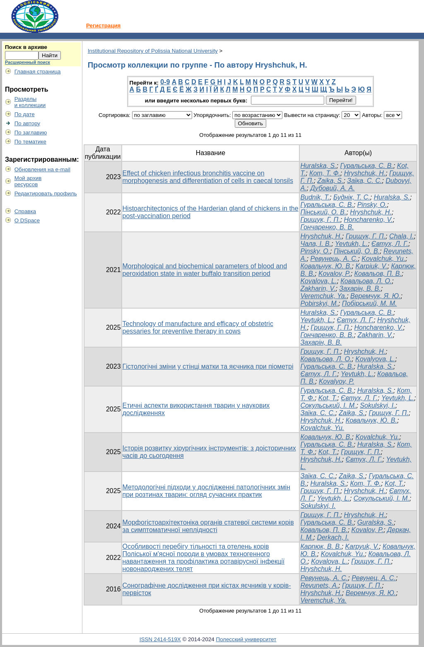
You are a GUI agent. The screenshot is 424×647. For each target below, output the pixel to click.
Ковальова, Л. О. (366, 281)
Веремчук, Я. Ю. (375, 295)
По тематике (30, 142)
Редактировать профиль (45, 193)
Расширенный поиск (27, 62)
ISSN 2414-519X (160, 639)
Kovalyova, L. (375, 358)
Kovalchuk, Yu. (383, 258)
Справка (25, 211)
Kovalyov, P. (336, 381)
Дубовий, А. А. (332, 188)
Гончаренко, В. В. (327, 227)
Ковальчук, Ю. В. (326, 266)
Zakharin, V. (317, 288)
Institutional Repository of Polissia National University (153, 51)
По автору (27, 123)
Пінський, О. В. (323, 212)
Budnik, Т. (315, 197)
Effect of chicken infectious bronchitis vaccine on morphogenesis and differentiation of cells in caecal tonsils (208, 177)
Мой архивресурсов (28, 181)
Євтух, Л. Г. (389, 243)
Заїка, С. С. (364, 180)
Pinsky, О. (372, 204)
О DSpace (27, 220)
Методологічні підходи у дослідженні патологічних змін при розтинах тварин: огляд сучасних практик (206, 491)
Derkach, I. (333, 537)
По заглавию (30, 132)
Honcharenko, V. (368, 219)
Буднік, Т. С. (351, 197)
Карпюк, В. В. (320, 546)
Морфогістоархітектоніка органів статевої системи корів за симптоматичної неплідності (208, 526)
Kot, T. (327, 397)
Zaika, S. (330, 180)
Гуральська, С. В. (366, 165)
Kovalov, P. (334, 273)
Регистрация (103, 25)
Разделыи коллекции (30, 102)
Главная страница (37, 71)
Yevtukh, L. (351, 243)
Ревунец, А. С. (374, 577)
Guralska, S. (375, 522)
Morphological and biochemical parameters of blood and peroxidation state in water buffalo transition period (205, 270)
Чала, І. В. (315, 243)
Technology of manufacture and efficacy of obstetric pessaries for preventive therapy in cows (198, 327)
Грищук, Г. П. (320, 219)
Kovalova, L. (318, 281)
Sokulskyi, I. (377, 405)
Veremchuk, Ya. (323, 295)
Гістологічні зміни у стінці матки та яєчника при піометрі (208, 366)
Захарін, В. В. (360, 288)
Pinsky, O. (315, 251)
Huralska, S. (318, 165)
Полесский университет (246, 639)
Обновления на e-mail (42, 169)
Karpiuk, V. (371, 266)
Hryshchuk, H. (364, 173)
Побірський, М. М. (369, 303)
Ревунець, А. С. (334, 258)
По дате (24, 114)
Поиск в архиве (26, 47)
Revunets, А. (319, 585)
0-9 (165, 81)
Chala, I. (401, 236)
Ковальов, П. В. (378, 273)
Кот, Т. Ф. (324, 173)
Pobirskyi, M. (319, 303)
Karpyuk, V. (362, 546)
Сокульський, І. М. (328, 405)
